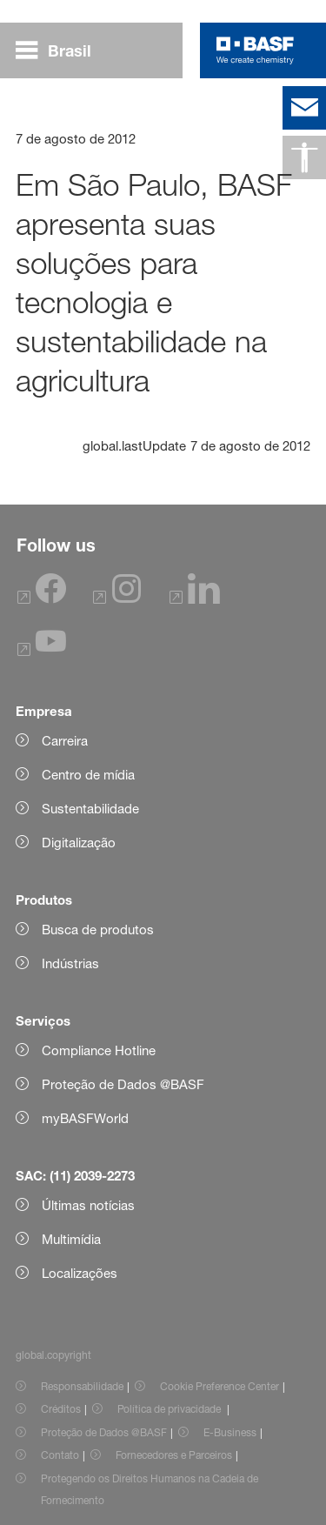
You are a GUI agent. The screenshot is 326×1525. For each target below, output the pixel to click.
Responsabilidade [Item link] (82, 1386)
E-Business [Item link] (229, 1432)
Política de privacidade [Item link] (170, 1408)
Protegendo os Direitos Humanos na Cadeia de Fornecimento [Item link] (149, 1489)
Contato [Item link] (60, 1454)
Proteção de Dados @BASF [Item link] (104, 1432)
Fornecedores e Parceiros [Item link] (174, 1454)
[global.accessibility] (304, 157)
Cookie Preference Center (219, 1386)
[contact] (304, 108)
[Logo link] (255, 50)
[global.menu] (60, 50)
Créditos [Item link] (61, 1408)
